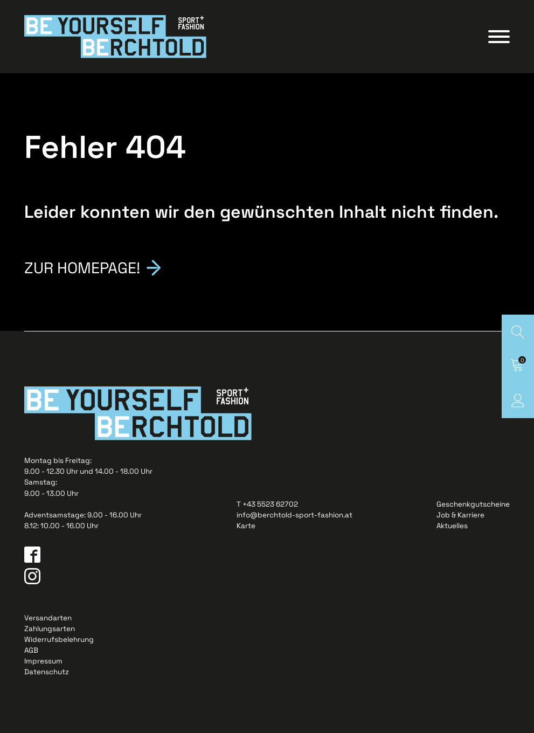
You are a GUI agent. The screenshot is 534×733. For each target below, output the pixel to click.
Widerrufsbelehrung (59, 639)
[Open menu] (499, 36)
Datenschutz (46, 671)
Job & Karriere (460, 515)
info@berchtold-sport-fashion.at (294, 515)
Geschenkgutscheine (473, 504)
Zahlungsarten (49, 628)
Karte (246, 525)
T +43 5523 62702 (267, 504)
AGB (31, 650)
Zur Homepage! (82, 267)
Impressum (43, 661)
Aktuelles (452, 525)
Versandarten (48, 618)
